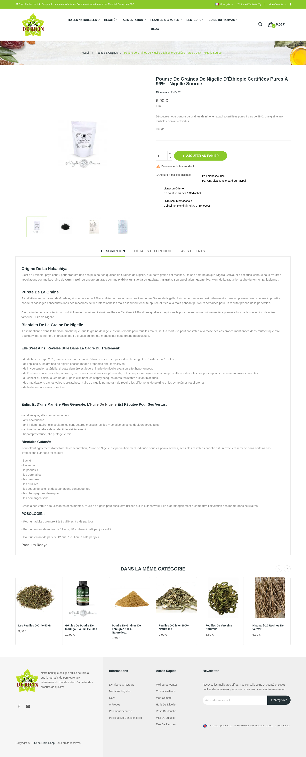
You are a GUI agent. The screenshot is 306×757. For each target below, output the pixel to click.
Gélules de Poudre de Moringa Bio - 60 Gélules (81, 627)
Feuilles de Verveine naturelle (219, 627)
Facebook (18, 706)
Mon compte (164, 697)
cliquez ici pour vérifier (278, 725)
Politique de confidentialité (125, 717)
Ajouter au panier (204, 155)
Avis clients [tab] (196, 251)
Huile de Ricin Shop (43, 743)
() (249, 4)
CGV (112, 697)
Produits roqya (34, 545)
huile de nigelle (103, 404)
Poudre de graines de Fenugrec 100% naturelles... (126, 629)
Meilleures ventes (167, 684)
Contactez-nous (165, 691)
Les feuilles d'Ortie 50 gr (35, 625)
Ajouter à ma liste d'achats (173, 174)
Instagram (27, 706)
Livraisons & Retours (121, 684)
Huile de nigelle (165, 704)
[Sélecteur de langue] (224, 4)
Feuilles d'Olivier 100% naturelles (174, 627)
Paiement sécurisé (120, 711)
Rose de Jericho (166, 711)
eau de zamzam (166, 724)
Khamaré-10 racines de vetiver (268, 627)
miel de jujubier (165, 717)
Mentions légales (120, 691)
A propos (114, 704)
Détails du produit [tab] (153, 251)
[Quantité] (162, 156)
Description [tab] (110, 251)
